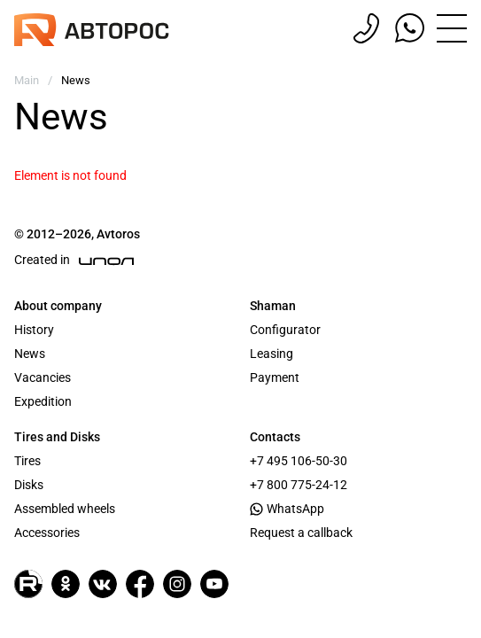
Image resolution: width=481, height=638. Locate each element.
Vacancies (42, 377)
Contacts (275, 437)
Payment (274, 377)
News (29, 353)
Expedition (43, 401)
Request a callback (301, 532)
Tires (27, 461)
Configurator (285, 330)
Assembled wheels (64, 509)
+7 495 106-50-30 (298, 461)
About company (58, 306)
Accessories (47, 532)
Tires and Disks (57, 437)
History (34, 330)
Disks (28, 485)
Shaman (273, 306)
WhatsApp (287, 509)
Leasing (271, 353)
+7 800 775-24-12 (298, 485)
